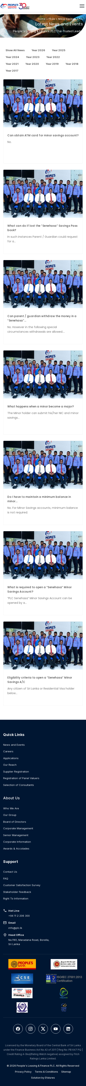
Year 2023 (33, 57)
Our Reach (10, 764)
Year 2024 (12, 57)
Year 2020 (32, 63)
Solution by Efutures (43, 1077)
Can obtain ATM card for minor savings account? (43, 135)
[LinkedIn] (68, 1029)
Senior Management (15, 835)
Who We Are (11, 808)
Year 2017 (12, 70)
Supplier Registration (16, 771)
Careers (8, 751)
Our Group (9, 814)
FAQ (5, 878)
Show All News (15, 50)
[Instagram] (30, 1029)
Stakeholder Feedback (17, 891)
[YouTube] (55, 1029)
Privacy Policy (23, 1071)
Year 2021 (12, 63)
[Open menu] (82, 6)
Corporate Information (17, 841)
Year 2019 (52, 63)
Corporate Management (18, 828)
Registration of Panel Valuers (21, 778)
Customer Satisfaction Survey (21, 885)
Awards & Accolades (16, 848)
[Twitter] (43, 1029)
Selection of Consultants (18, 785)
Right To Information (15, 898)
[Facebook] (18, 1029)
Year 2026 (38, 50)
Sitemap (66, 1071)
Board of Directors (14, 821)
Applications (11, 758)
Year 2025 (58, 50)
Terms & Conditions (46, 1071)
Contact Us (10, 871)
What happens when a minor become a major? (40, 406)
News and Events (14, 744)
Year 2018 (71, 63)
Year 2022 (53, 57)
